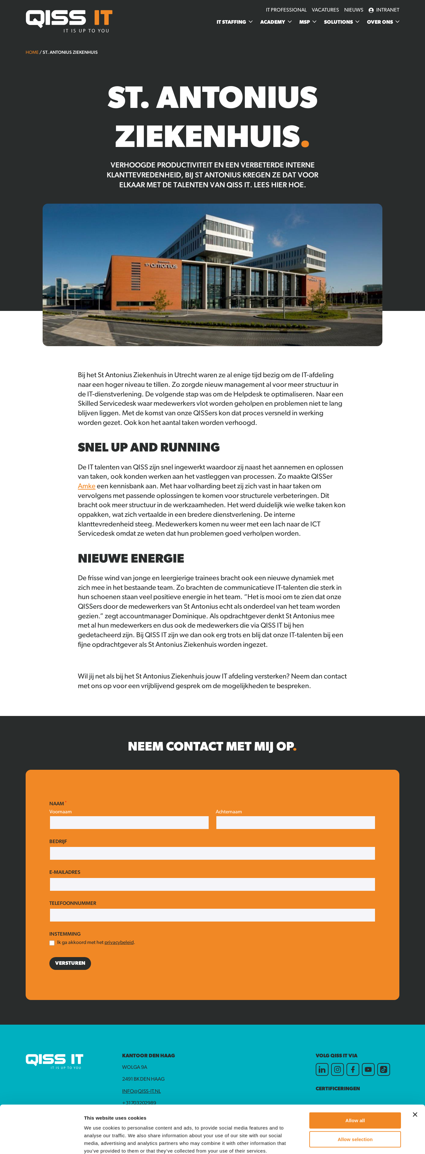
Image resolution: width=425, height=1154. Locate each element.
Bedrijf (58, 842)
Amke (87, 486)
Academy (272, 22)
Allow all (355, 1075)
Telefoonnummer (72, 903)
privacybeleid (119, 942)
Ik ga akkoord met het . (96, 942)
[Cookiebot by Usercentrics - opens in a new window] (41, 1141)
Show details (336, 1141)
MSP (304, 22)
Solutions (338, 22)
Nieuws (353, 10)
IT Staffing (231, 22)
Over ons (380, 22)
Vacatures (325, 10)
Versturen (70, 963)
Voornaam (60, 812)
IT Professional (286, 10)
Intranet (384, 10)
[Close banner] (415, 1070)
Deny (355, 1113)
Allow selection (355, 1094)
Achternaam (229, 812)
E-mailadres (64, 872)
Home (32, 52)
